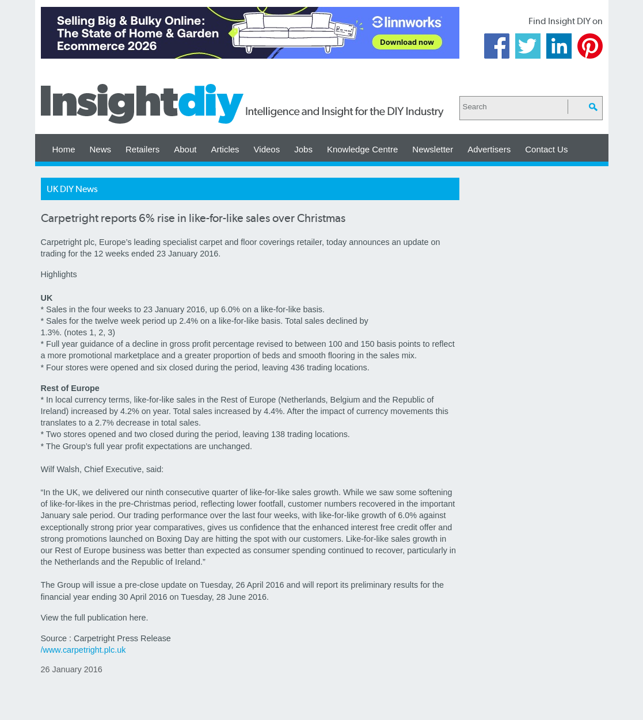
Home (63, 149)
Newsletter (432, 149)
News (101, 149)
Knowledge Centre (362, 149)
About (185, 149)
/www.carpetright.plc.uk (83, 649)
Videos (267, 149)
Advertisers (489, 149)
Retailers (142, 149)
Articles (225, 149)
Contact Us (546, 149)
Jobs (303, 149)
